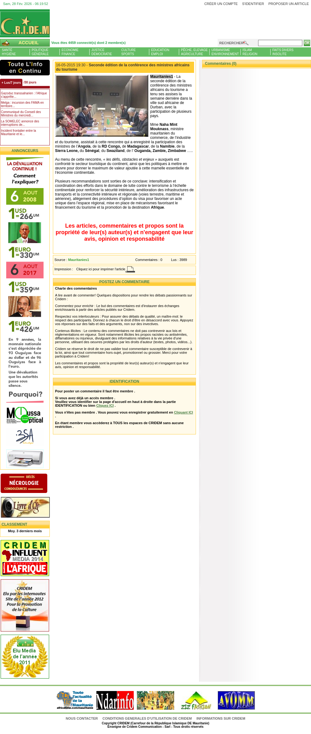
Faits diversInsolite (283, 52)
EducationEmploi (160, 52)
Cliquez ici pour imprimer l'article (100, 269)
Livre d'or (30, 508)
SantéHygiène (9, 52)
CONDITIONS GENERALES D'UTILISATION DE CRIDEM (147, 718)
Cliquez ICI (105, 405)
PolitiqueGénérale (40, 52)
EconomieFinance (70, 52)
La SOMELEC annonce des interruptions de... (20, 123)
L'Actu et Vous (25, 67)
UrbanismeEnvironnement (225, 52)
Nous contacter (82, 718)
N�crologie (30, 484)
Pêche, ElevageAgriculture (194, 52)
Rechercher (231, 43)
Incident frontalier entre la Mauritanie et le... (18, 132)
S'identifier (253, 4)
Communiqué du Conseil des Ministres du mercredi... (21, 113)
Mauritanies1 (78, 260)
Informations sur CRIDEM (221, 718)
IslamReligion (250, 52)
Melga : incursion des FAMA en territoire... (22, 104)
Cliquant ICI (183, 412)
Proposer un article (288, 4)
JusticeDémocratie (101, 52)
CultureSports (128, 52)
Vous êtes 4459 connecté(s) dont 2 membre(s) (88, 43)
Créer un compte (221, 4)
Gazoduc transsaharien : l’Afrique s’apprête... (24, 95)
